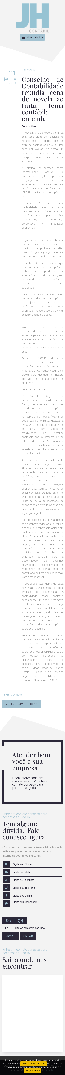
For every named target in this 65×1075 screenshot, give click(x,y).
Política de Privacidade (33, 1063)
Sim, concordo (32, 1070)
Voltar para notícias (21, 704)
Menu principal (32, 37)
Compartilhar (29, 126)
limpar (28, 936)
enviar (11, 936)
